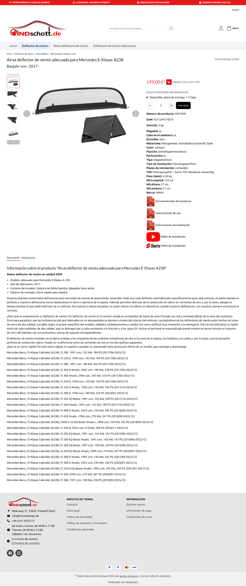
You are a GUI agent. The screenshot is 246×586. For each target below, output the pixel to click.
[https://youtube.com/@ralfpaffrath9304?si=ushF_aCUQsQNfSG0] (18, 553)
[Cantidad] (160, 105)
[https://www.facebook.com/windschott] (10, 553)
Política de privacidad (79, 515)
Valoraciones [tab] (28, 257)
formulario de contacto (25, 542)
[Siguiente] (135, 113)
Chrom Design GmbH (226, 59)
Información (136, 498)
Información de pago (138, 509)
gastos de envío (128, 575)
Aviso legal (73, 509)
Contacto (72, 503)
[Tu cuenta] (220, 28)
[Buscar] (171, 28)
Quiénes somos (135, 503)
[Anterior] (26, 113)
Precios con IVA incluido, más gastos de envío (167, 92)
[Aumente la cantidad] (171, 105)
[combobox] (136, 28)
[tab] (13, 258)
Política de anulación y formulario (87, 522)
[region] (73, 113)
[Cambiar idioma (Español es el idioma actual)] (233, 10)
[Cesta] (232, 28)
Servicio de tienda (81, 498)
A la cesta (183, 105)
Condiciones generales (80, 528)
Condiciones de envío (139, 515)
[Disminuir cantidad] (150, 105)
